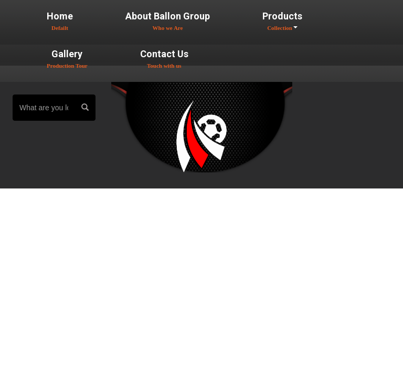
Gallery (67, 58)
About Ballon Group (167, 20)
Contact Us (164, 58)
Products (282, 20)
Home (60, 20)
